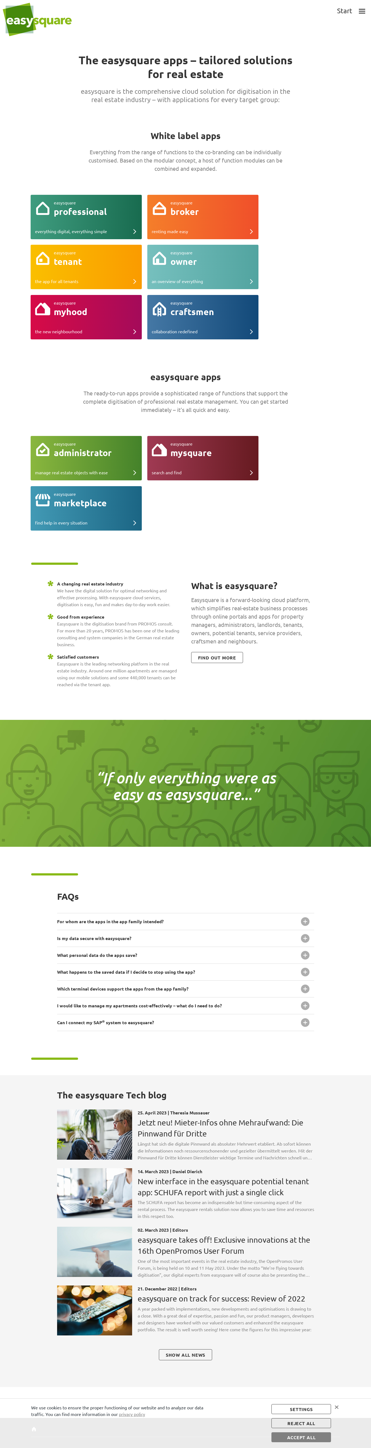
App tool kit (171, 1371)
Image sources (216, 1377)
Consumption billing (178, 1383)
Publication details (220, 1365)
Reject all (301, 1423)
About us (39, 1371)
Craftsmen (83, 1394)
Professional (85, 1365)
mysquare (126, 1371)
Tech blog (39, 1377)
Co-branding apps (176, 1365)
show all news (185, 1257)
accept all (301, 1437)
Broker (80, 1371)
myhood (81, 1388)
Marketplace (128, 1377)
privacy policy (132, 1414)
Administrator (130, 1365)
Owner (80, 1383)
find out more (217, 560)
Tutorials (39, 1383)
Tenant (80, 1377)
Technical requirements (43, 1391)
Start (35, 1365)
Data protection (218, 1371)
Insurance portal (175, 1377)
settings (301, 1409)
